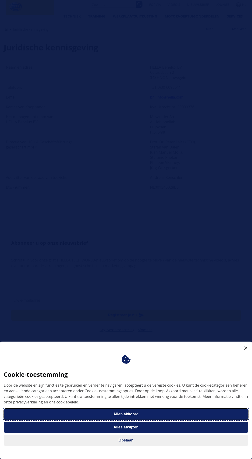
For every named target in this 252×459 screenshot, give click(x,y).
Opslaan (125, 440)
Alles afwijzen (126, 427)
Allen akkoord (126, 414)
